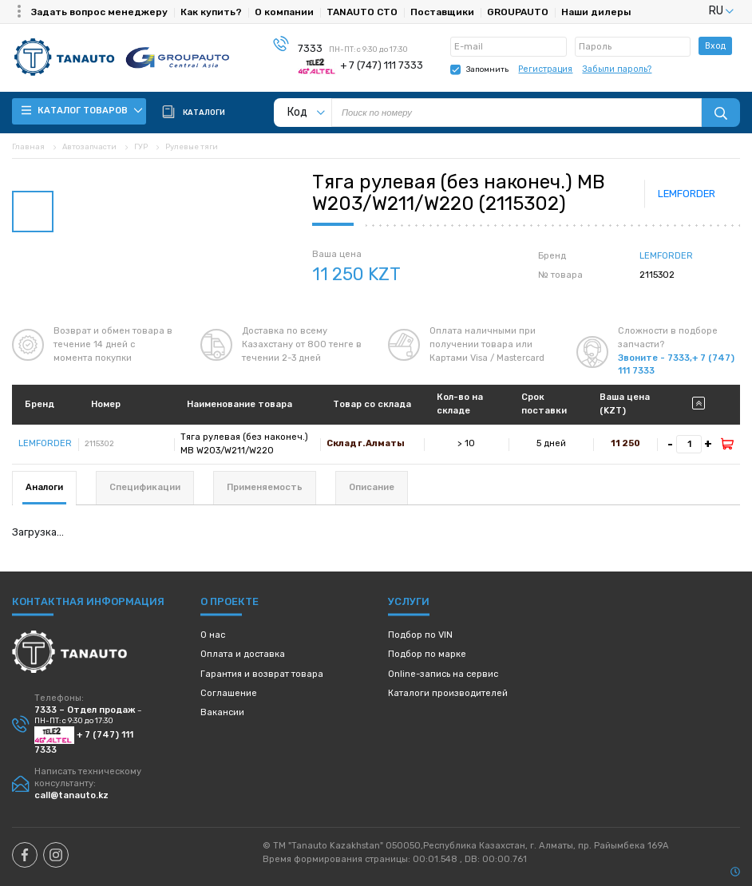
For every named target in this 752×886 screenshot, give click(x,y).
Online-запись (443, 674)
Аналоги (44, 487)
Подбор (420, 635)
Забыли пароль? (616, 69)
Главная (28, 146)
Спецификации (144, 487)
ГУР (141, 146)
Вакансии (222, 712)
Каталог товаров (82, 110)
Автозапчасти (89, 146)
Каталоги (448, 693)
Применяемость (265, 487)
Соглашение (228, 693)
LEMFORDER (686, 194)
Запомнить (487, 69)
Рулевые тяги (191, 146)
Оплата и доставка (242, 654)
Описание (371, 487)
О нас (212, 635)
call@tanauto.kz (71, 795)
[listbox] (701, 11)
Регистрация (545, 69)
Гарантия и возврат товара (261, 674)
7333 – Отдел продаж (85, 710)
